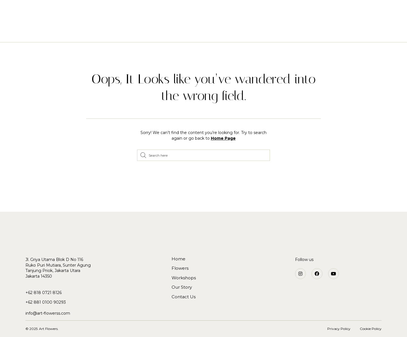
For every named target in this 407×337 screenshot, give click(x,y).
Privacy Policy (338, 329)
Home (138, 33)
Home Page (223, 138)
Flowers (162, 33)
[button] (334, 11)
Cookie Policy (371, 329)
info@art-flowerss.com (47, 313)
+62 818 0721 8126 (43, 292)
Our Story (227, 33)
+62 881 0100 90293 (45, 302)
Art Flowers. (49, 329)
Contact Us (261, 33)
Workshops (194, 33)
